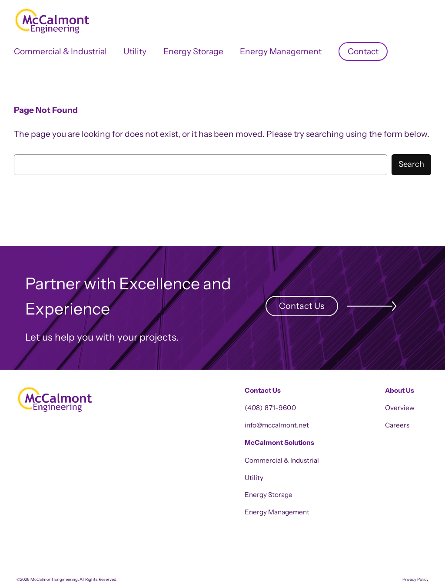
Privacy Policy (415, 579)
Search (411, 164)
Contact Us (301, 306)
